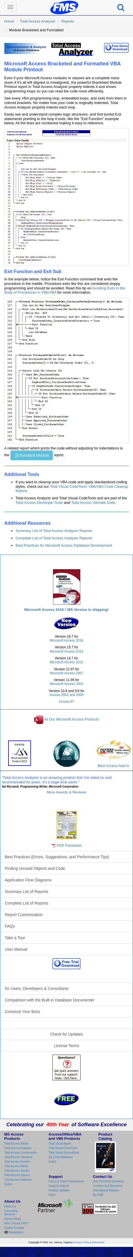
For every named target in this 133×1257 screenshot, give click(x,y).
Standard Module (31, 455)
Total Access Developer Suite (39, 502)
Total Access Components (20, 1152)
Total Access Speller (17, 1170)
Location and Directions (108, 1185)
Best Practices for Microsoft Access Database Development (63, 545)
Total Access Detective (18, 1157)
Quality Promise (14, 1227)
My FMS (98, 1194)
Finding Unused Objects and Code (35, 868)
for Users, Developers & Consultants (36, 988)
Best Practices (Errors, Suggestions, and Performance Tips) (57, 857)
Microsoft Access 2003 (66, 684)
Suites (8, 1184)
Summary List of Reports (26, 891)
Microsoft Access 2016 (66, 640)
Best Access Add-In (113, 754)
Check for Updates (66, 1034)
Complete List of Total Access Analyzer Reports (53, 538)
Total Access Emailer (17, 1161)
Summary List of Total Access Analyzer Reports (53, 531)
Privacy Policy (82, 1242)
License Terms (66, 1045)
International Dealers (106, 1190)
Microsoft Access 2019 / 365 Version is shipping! (66, 610)
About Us (10, 1206)
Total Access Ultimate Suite (93, 502)
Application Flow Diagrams (28, 880)
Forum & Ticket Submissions (66, 1181)
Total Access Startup (17, 1175)
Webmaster (98, 1242)
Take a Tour (15, 937)
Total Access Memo (16, 1166)
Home (9, 21)
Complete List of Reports (26, 903)
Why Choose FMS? (16, 1223)
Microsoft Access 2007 (66, 673)
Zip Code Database (60, 1157)
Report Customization (24, 914)
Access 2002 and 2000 (67, 695)
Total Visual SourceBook (63, 1152)
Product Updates (59, 1190)
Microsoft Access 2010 (66, 662)
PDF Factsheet (69, 845)
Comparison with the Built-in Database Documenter (49, 1000)
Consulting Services (10, 1212)
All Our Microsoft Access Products (71, 719)
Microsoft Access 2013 (66, 651)
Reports (67, 21)
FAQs (10, 926)
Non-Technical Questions (108, 1181)
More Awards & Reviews (67, 792)
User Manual (16, 949)
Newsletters (15, 1232)
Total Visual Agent (59, 1143)
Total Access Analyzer (38, 21)
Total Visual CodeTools (62, 1148)
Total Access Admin (16, 1143)
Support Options (58, 1185)
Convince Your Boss (22, 1011)
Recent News (12, 1218)
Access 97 (66, 702)
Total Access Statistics (18, 1179)
